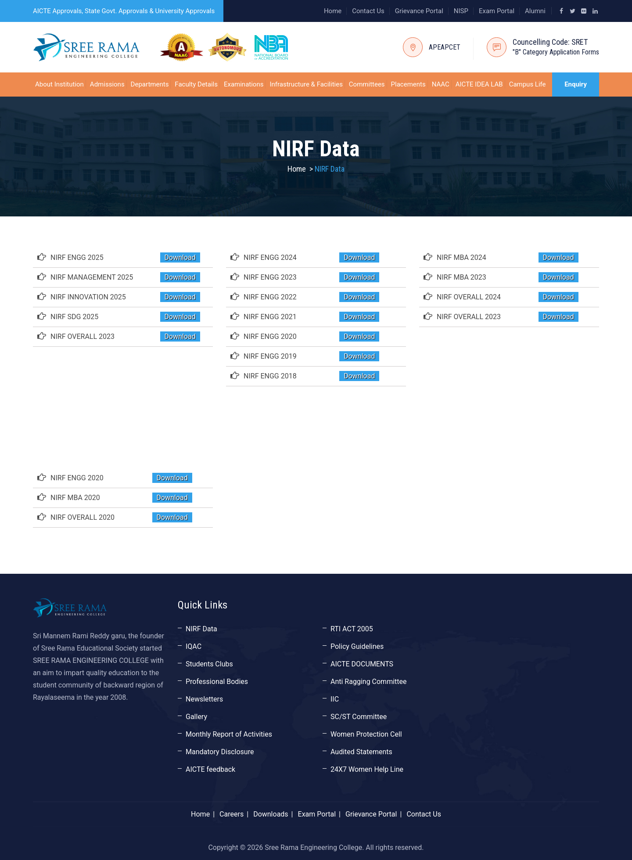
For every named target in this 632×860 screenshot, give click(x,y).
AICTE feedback (210, 769)
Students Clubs (209, 664)
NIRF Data (201, 629)
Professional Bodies (217, 681)
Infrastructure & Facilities (305, 84)
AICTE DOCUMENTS (361, 664)
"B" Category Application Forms (556, 52)
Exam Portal (496, 11)
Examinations (244, 84)
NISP (461, 11)
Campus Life (527, 84)
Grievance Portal (419, 11)
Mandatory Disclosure (220, 752)
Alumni (535, 11)
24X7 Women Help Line (366, 769)
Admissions (107, 84)
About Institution (59, 84)
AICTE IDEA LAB (479, 84)
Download (180, 257)
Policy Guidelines (357, 646)
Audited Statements (361, 752)
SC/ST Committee (358, 716)
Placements (408, 84)
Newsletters (204, 699)
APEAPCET (444, 47)
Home (332, 11)
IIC (334, 699)
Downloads (270, 814)
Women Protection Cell (366, 734)
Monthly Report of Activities (229, 734)
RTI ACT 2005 (351, 629)
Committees (367, 84)
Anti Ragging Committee (368, 681)
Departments (150, 84)
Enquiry (575, 84)
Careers (231, 814)
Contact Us (368, 11)
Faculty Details (196, 84)
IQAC (193, 646)
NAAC (440, 84)
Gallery (196, 716)
